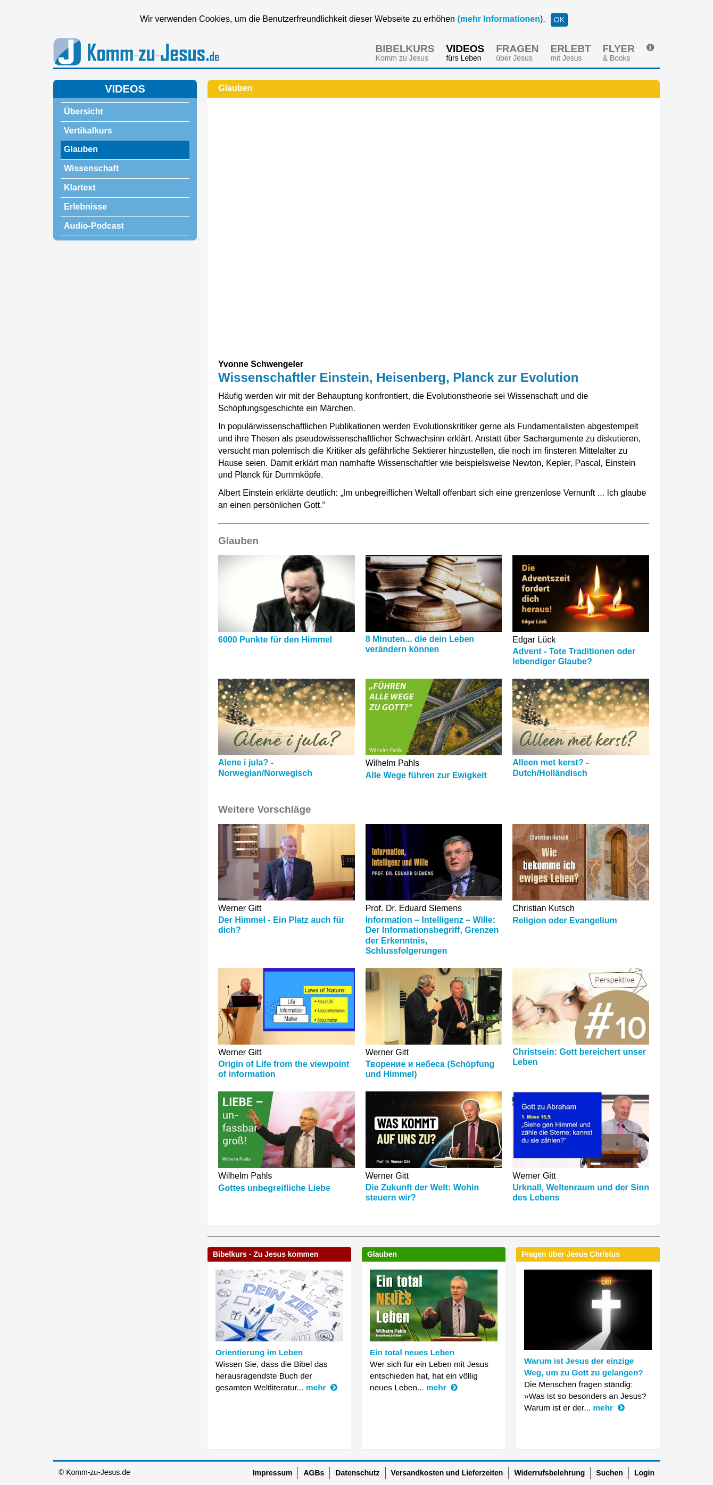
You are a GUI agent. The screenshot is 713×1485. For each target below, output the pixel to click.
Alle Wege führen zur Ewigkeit (426, 775)
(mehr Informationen (497, 18)
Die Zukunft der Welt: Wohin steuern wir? (422, 1192)
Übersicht (83, 111)
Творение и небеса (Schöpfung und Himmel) (430, 1069)
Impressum (273, 1473)
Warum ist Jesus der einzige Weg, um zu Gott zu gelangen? (583, 1366)
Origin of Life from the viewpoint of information (283, 1069)
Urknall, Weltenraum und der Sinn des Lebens (580, 1192)
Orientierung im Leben (259, 1352)
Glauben (81, 149)
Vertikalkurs (88, 130)
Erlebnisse (85, 206)
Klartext (80, 187)
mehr (321, 1387)
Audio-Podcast (94, 225)
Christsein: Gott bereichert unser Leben (579, 1056)
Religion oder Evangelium (564, 920)
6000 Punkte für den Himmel (275, 639)
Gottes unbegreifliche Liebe (274, 1187)
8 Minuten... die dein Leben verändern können (420, 644)
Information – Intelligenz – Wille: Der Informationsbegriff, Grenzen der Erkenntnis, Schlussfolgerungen (432, 935)
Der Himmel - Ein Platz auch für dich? (281, 925)
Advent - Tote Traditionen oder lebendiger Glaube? (573, 656)
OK (559, 19)
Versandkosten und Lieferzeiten (447, 1473)
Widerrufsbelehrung (549, 1473)
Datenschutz (357, 1473)
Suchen (609, 1473)
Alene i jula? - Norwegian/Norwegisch (265, 767)
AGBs (313, 1473)
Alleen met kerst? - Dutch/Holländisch (550, 767)
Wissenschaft (91, 168)
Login (644, 1473)
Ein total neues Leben (412, 1352)
